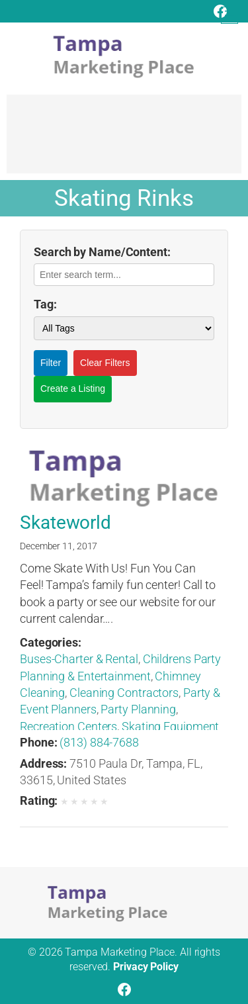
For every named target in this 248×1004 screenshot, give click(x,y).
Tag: (45, 304)
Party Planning (138, 709)
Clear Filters (105, 362)
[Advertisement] (124, 140)
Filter (50, 362)
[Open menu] (229, 15)
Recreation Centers (68, 726)
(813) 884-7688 (99, 742)
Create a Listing (72, 388)
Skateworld (65, 522)
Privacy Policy (146, 966)
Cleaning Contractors (124, 693)
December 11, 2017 (58, 546)
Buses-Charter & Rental (79, 659)
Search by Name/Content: (102, 252)
